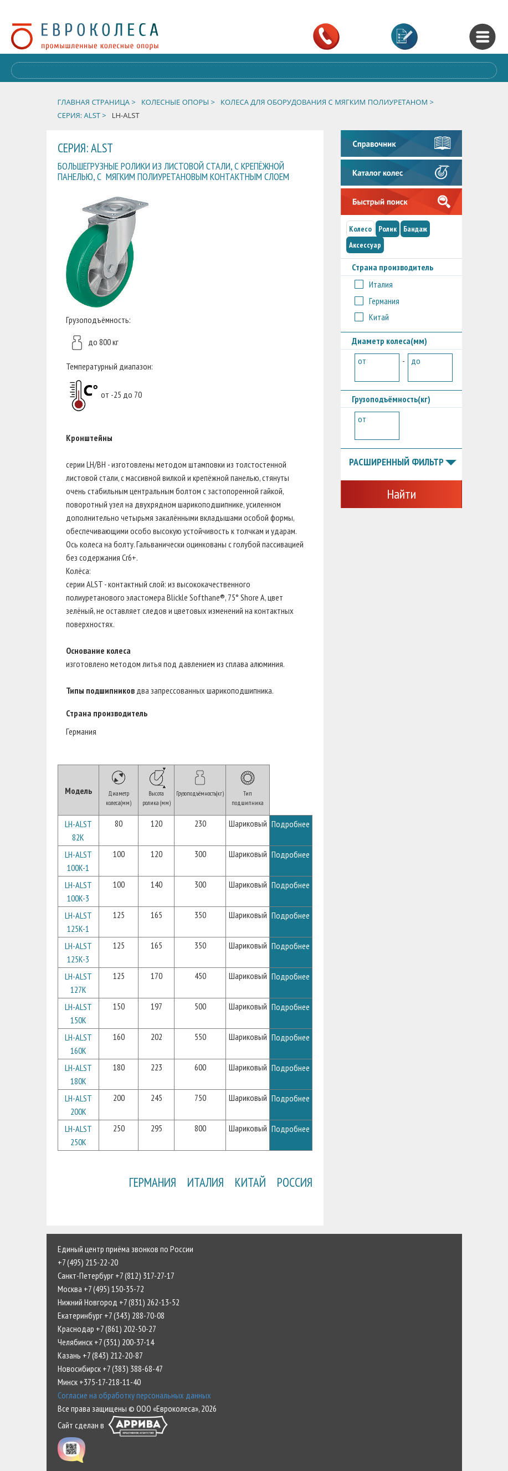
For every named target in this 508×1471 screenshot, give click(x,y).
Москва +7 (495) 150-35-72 (101, 1288)
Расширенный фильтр (402, 462)
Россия (294, 1182)
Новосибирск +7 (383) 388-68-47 (110, 1368)
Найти (401, 494)
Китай (250, 1182)
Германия (152, 1182)
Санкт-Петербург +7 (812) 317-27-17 (116, 1275)
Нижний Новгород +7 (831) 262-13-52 (118, 1302)
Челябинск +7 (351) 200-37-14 (106, 1341)
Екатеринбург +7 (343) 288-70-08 (111, 1315)
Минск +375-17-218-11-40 (99, 1381)
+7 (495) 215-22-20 (88, 1262)
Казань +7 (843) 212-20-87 (100, 1355)
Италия (205, 1182)
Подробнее (290, 823)
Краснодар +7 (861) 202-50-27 (107, 1328)
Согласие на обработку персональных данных (134, 1395)
